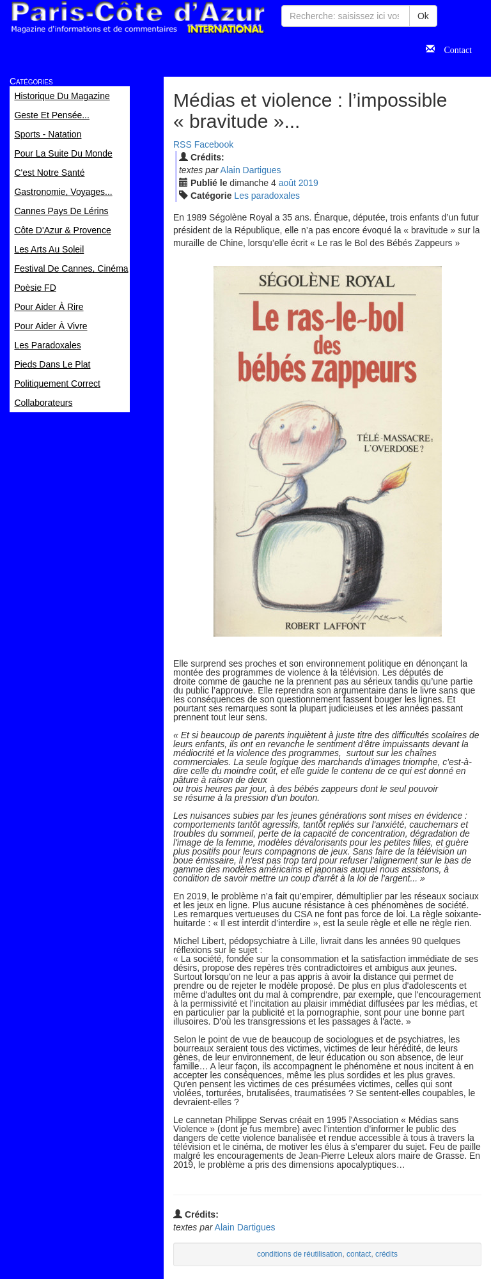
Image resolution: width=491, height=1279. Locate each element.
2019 (308, 183)
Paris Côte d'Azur (137, 17)
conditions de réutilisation (300, 1254)
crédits (386, 1254)
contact (359, 1254)
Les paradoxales (267, 195)
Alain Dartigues (251, 170)
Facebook (213, 144)
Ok (423, 16)
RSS (182, 144)
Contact (453, 48)
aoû (287, 183)
